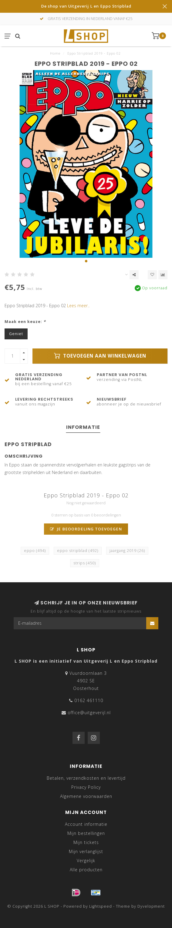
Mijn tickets (86, 842)
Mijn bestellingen (86, 833)
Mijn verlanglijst (86, 851)
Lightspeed (100, 906)
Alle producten (86, 870)
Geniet (16, 333)
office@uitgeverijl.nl (89, 712)
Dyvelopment (151, 906)
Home (55, 53)
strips (84, 563)
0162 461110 (88, 700)
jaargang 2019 (127, 550)
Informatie (83, 427)
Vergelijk (86, 860)
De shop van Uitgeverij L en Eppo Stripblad (86, 6)
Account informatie (86, 824)
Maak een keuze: (25, 321)
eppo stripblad (77, 550)
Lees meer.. (78, 305)
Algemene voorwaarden (86, 796)
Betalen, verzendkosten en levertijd (86, 778)
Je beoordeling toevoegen (86, 529)
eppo (35, 550)
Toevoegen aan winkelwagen (100, 356)
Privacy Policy (86, 787)
